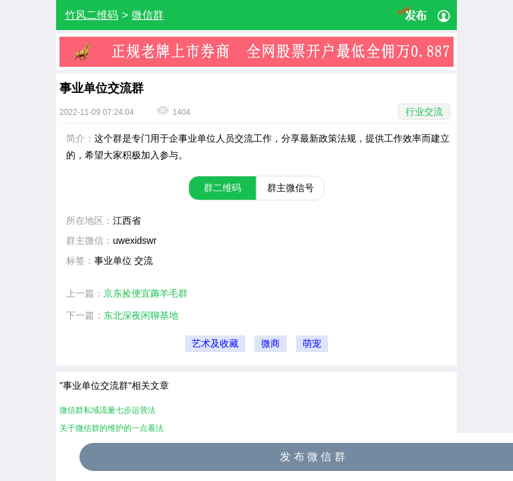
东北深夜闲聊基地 (141, 315)
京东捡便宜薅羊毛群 (146, 293)
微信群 (148, 15)
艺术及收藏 (215, 344)
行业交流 (424, 111)
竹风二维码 (91, 15)
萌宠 (312, 344)
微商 (270, 344)
